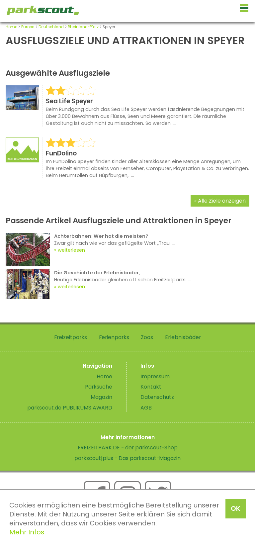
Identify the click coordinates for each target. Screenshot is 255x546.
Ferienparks (114, 337)
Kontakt (150, 387)
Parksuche (98, 387)
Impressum (155, 376)
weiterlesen (71, 250)
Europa (28, 27)
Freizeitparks (70, 337)
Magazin (101, 397)
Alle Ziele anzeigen (222, 201)
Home (11, 27)
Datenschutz (157, 397)
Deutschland (51, 27)
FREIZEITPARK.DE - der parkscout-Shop (128, 447)
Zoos (147, 337)
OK (235, 508)
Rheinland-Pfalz (83, 27)
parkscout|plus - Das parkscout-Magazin (127, 458)
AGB (146, 407)
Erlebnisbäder (183, 337)
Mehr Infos (26, 532)
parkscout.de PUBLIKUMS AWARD (69, 407)
